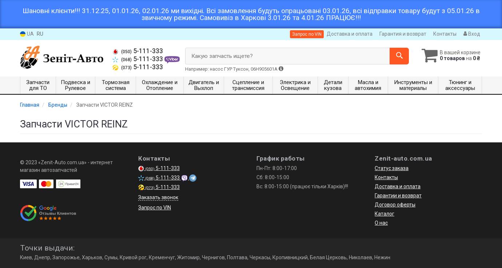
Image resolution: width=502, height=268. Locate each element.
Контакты (445, 34)
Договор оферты (395, 205)
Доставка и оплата (349, 34)
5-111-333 (137, 51)
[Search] (396, 56)
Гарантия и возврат (402, 34)
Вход (471, 34)
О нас (381, 223)
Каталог (384, 214)
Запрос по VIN (307, 34)
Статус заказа (392, 168)
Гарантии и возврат (398, 195)
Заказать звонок (158, 197)
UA (27, 34)
